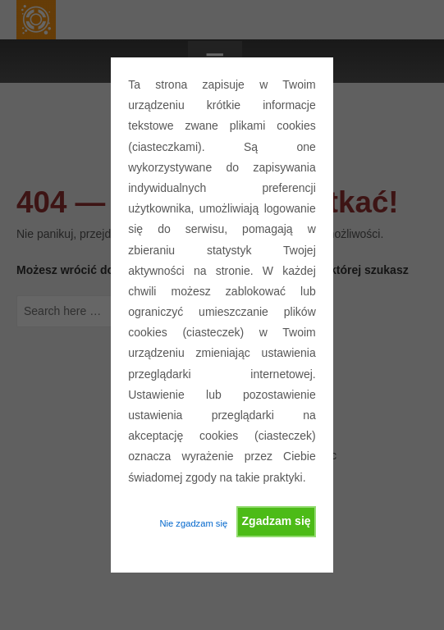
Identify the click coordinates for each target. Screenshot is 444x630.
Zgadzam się (276, 520)
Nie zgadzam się (193, 523)
